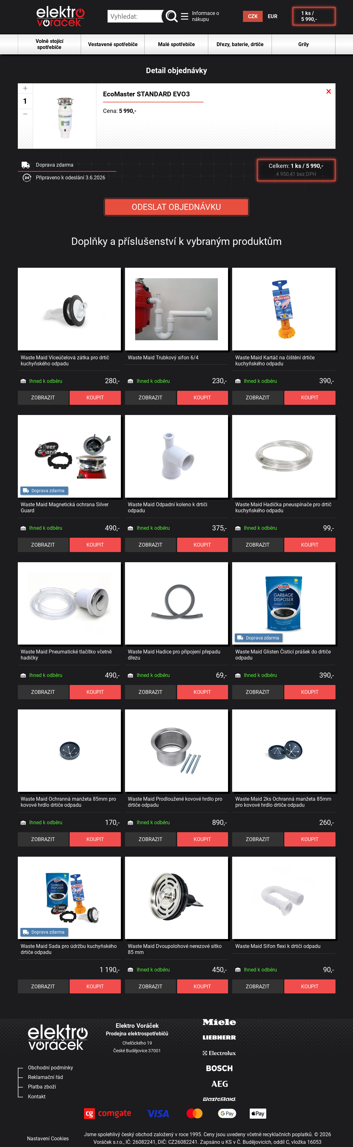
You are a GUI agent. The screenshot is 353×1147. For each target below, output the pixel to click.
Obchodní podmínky (50, 1068)
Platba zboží (42, 1087)
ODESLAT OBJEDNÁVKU (176, 207)
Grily (303, 44)
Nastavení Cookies (48, 1139)
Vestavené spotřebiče (113, 44)
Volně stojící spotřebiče (49, 44)
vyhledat (173, 16)
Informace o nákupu (205, 16)
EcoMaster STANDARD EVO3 (146, 94)
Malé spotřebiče (176, 44)
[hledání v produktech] (143, 16)
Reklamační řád (45, 1077)
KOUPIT (95, 398)
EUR (272, 16)
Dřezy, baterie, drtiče (240, 44)
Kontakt (36, 1097)
